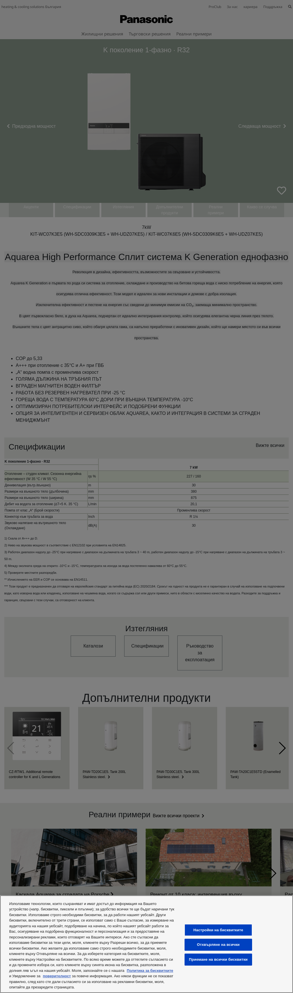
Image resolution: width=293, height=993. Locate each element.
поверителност (57, 976)
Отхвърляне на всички (218, 945)
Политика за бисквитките (150, 970)
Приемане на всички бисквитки (218, 959)
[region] (146, 944)
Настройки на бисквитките (218, 930)
